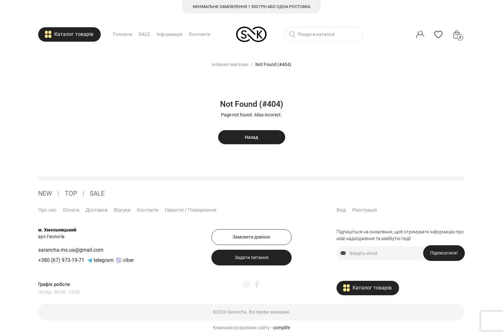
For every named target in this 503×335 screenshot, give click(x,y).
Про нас (47, 210)
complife (281, 327)
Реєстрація (364, 210)
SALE (144, 34)
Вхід (341, 210)
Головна (122, 34)
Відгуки (122, 210)
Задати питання (252, 257)
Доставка (96, 210)
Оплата (71, 210)
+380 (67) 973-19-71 (61, 260)
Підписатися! (444, 252)
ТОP (71, 193)
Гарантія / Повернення (190, 210)
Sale (97, 193)
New (45, 193)
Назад (251, 137)
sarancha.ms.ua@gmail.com (70, 250)
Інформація (170, 34)
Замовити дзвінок (251, 236)
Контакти (199, 34)
